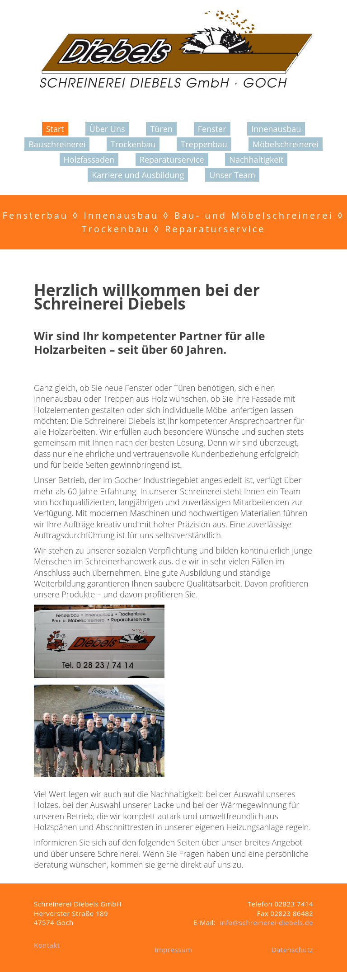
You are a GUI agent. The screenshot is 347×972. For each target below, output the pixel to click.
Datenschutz (292, 949)
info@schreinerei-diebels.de (266, 922)
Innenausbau (276, 128)
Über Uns (107, 128)
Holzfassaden (89, 159)
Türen (161, 128)
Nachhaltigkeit (256, 159)
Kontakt (47, 944)
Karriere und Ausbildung (138, 174)
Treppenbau (204, 144)
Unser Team (232, 174)
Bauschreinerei (56, 144)
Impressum (173, 949)
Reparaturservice (172, 159)
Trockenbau (133, 144)
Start (55, 128)
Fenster (212, 128)
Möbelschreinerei (286, 144)
